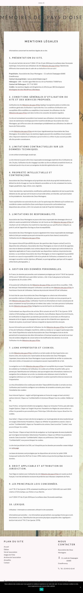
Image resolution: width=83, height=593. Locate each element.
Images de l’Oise (9, 555)
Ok (41, 589)
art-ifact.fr (64, 581)
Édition (6, 549)
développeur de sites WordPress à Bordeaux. (24, 89)
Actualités (7, 560)
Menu (41, 3)
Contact (6, 563)
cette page (15, 448)
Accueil (6, 547)
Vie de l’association (10, 552)
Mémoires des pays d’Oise (51, 66)
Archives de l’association (12, 557)
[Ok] (80, 587)
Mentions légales (46, 581)
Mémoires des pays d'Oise (41, 17)
